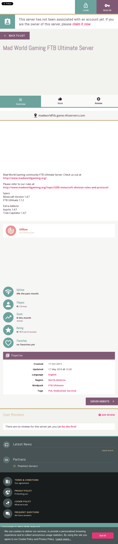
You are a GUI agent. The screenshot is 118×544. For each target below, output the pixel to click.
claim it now (81, 24)
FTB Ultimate (56, 385)
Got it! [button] (103, 535)
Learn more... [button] (63, 539)
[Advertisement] (59, 72)
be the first (69, 426)
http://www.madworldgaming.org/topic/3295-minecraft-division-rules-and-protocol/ (56, 187)
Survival (71, 390)
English (52, 374)
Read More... (108, 450)
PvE (50, 390)
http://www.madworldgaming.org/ (25, 178)
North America (56, 379)
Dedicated (60, 390)
